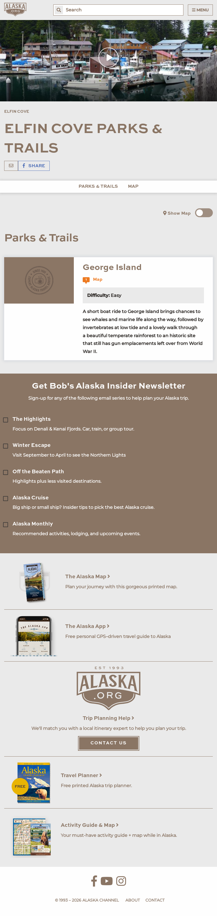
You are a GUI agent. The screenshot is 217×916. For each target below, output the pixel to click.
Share (34, 166)
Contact (155, 900)
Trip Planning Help (108, 718)
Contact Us (108, 743)
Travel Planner (81, 775)
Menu (200, 9)
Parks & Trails (98, 186)
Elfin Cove (16, 112)
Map (133, 186)
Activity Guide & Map (90, 825)
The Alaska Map (87, 576)
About (132, 900)
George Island (112, 267)
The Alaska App (87, 626)
